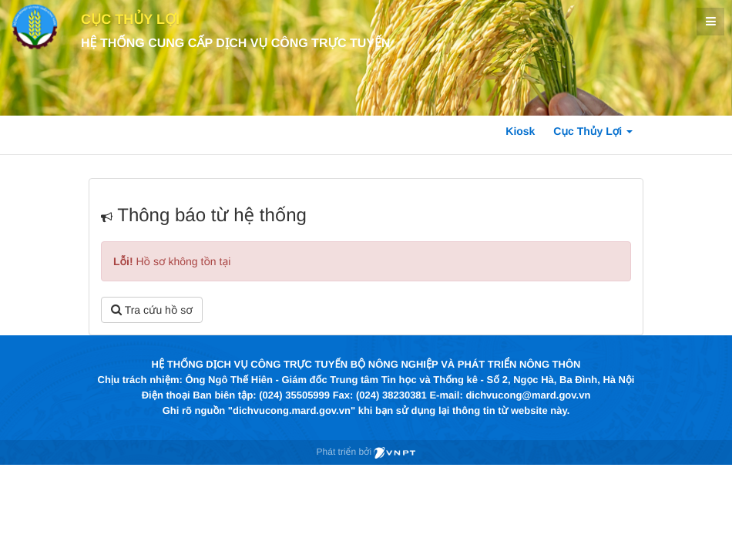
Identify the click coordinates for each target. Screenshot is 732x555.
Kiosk (520, 131)
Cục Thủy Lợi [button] (593, 131)
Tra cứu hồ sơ (152, 310)
